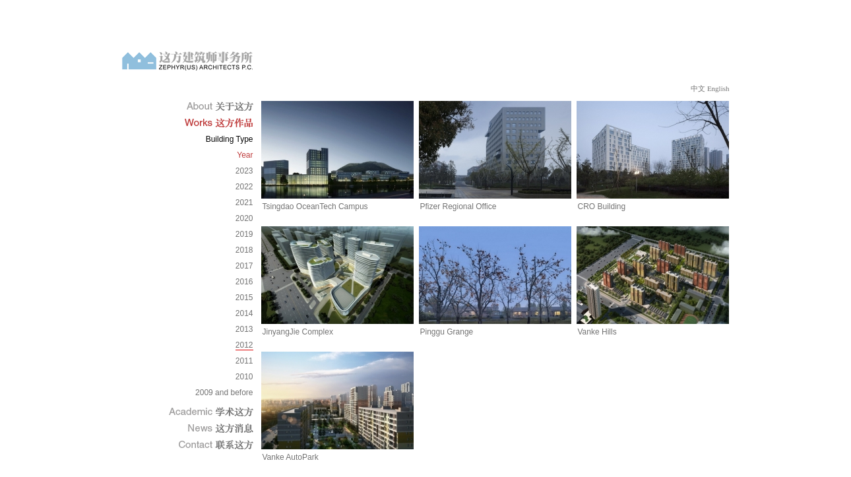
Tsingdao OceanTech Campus (315, 206)
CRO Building (602, 206)
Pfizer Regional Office (458, 206)
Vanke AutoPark (291, 457)
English (718, 88)
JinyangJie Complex (298, 331)
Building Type (229, 139)
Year (245, 155)
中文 (698, 88)
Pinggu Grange (447, 331)
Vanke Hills (597, 331)
